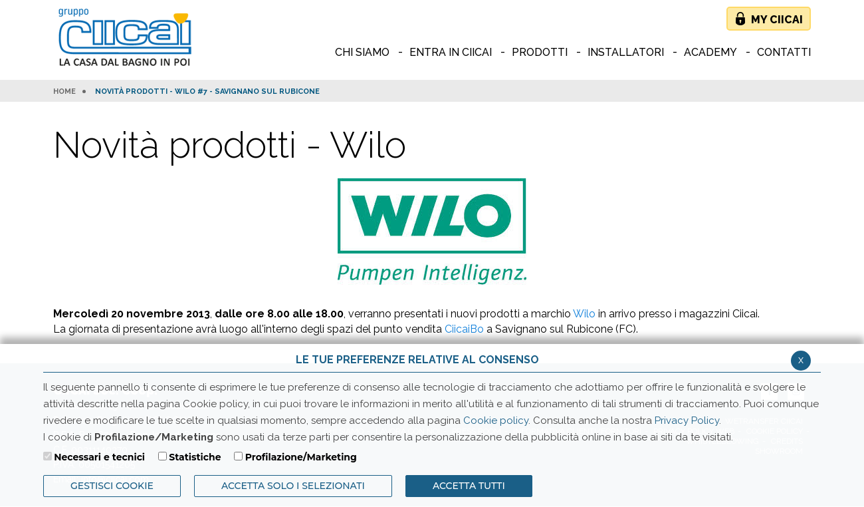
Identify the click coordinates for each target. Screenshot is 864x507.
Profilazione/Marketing (301, 457)
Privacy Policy (687, 420)
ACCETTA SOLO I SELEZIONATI (293, 486)
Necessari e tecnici (99, 457)
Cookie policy (495, 420)
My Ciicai (777, 19)
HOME (64, 91)
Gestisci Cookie (112, 486)
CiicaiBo (464, 329)
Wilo (584, 313)
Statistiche (195, 457)
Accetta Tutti (469, 486)
